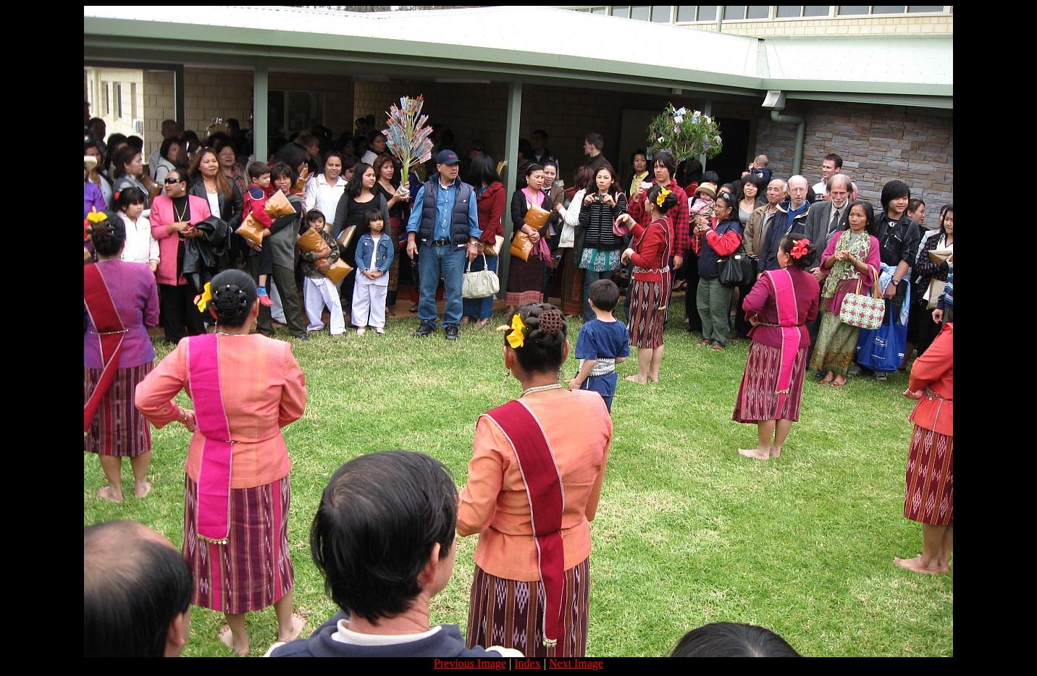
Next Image (576, 663)
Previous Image (470, 663)
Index (527, 663)
